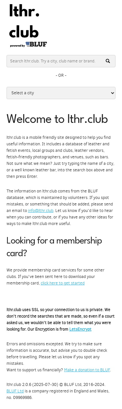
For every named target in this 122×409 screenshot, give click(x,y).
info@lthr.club (40, 210)
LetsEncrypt (80, 329)
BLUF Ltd (15, 391)
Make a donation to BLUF (87, 370)
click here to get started (63, 283)
